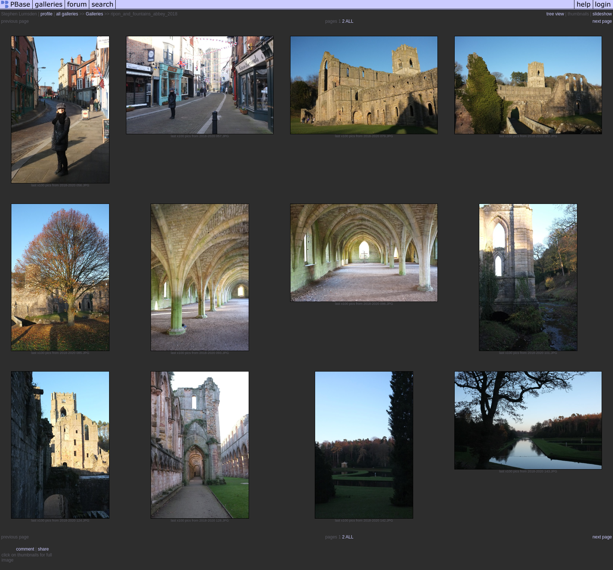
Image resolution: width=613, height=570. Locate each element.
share (43, 549)
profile (46, 14)
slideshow (602, 14)
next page (602, 21)
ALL (349, 21)
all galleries (67, 14)
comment (25, 549)
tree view (555, 14)
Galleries (94, 14)
